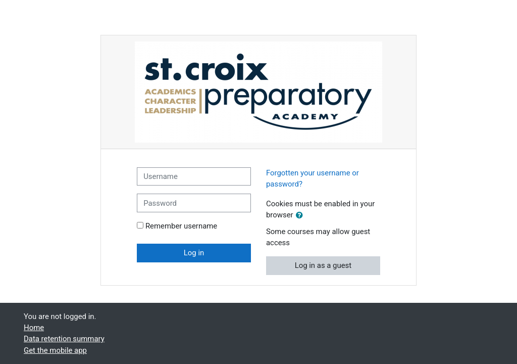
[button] (301, 215)
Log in (194, 252)
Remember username (181, 226)
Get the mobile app (55, 350)
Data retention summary (64, 338)
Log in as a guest (323, 265)
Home (34, 327)
